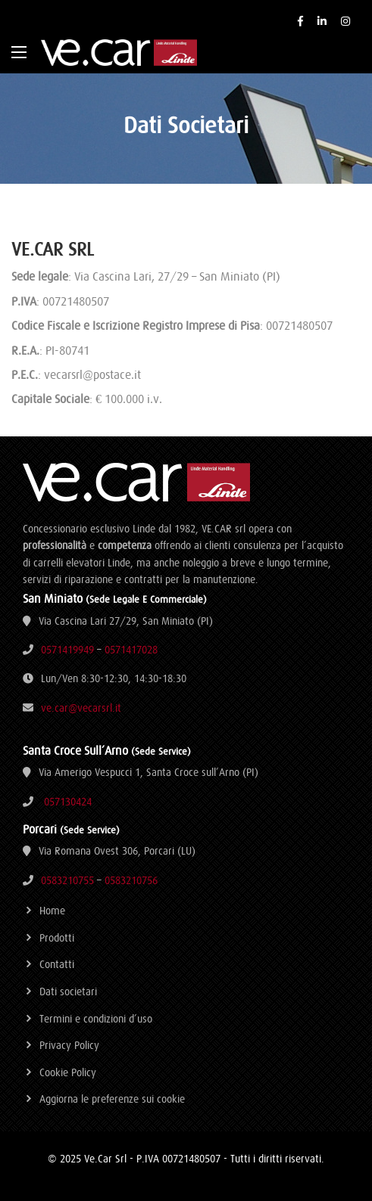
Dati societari (68, 991)
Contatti (56, 964)
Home (52, 911)
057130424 (68, 802)
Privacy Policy (69, 1045)
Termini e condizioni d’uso (95, 1019)
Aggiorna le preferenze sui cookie (112, 1099)
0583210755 (67, 880)
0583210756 (131, 880)
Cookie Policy (67, 1072)
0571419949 (67, 650)
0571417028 (131, 650)
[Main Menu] (19, 52)
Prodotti (56, 938)
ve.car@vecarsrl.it (81, 708)
